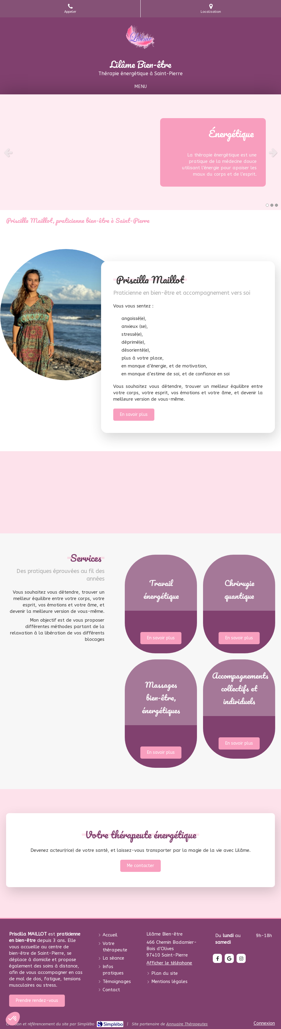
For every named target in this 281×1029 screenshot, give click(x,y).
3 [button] (276, 205)
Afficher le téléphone (169, 963)
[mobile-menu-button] (140, 86)
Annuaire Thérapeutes (187, 1024)
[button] (197, 604)
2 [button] (271, 205)
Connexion (264, 1023)
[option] (140, 152)
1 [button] (267, 205)
